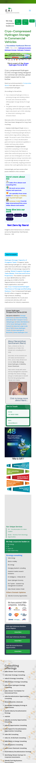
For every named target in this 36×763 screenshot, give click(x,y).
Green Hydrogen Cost (21, 332)
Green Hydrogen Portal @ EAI (19, 64)
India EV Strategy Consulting (14, 678)
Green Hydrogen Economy (15, 580)
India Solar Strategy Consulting (15, 675)
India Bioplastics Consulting (14, 745)
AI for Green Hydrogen (14, 324)
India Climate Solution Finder (16, 589)
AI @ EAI (7, 716)
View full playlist (11, 254)
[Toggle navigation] (6, 2)
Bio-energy (18, 22)
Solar (32, 21)
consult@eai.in (12, 423)
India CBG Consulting (11, 734)
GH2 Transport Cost (19, 320)
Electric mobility (12, 561)
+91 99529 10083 (13, 414)
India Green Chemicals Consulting (16, 748)
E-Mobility (10, 215)
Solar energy (11, 558)
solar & (8, 198)
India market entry (13, 550)
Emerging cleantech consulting (17, 568)
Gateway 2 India (14, 201)
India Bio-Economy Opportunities (17, 596)
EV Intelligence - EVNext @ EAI (16, 577)
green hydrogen (16, 198)
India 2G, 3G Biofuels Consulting (15, 738)
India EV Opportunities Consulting (16, 725)
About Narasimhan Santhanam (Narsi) (17, 342)
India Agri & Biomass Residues (16, 637)
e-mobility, (23, 195)
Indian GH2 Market (22, 322)
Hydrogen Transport (24, 50)
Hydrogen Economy (24, 48)
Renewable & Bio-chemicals (14, 702)
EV (8, 546)
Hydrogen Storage (11, 50)
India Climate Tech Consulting (14, 671)
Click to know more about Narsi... (19, 399)
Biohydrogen (11, 322)
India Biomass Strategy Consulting (16, 682)
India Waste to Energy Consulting (16, 741)
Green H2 (25, 22)
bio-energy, (15, 195)
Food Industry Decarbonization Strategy (18, 751)
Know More (18, 632)
